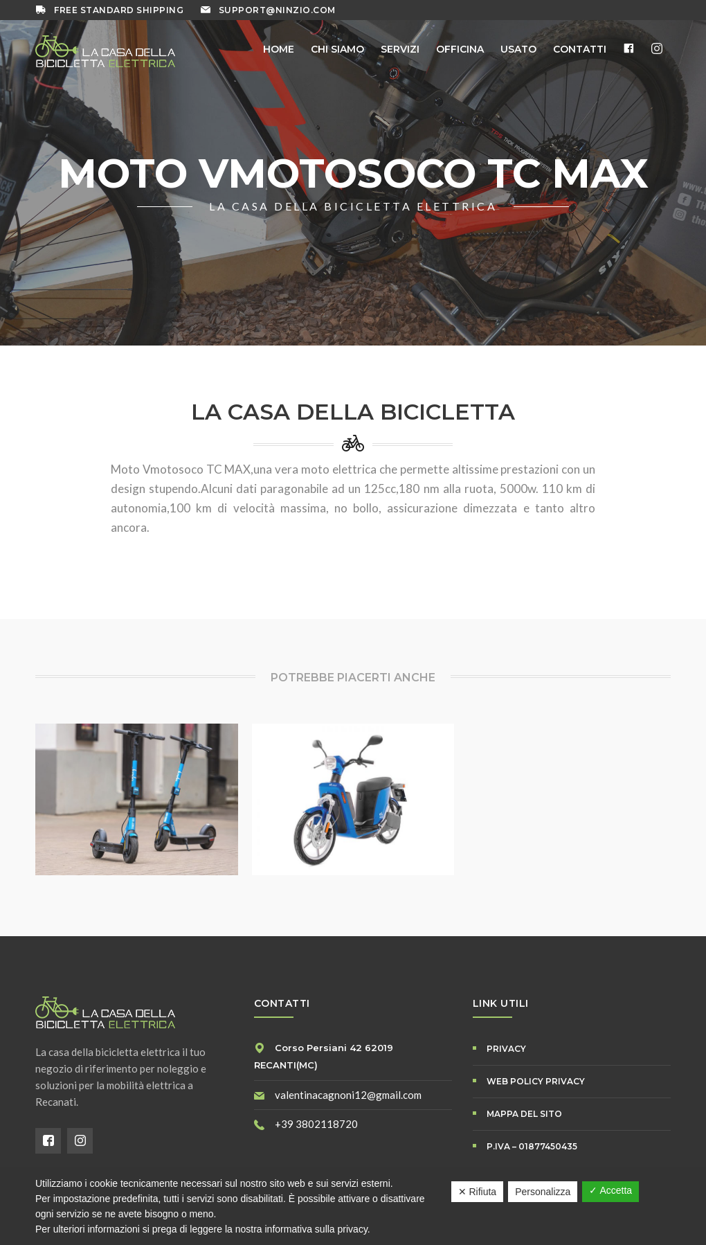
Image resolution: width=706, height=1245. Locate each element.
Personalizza (542, 1191)
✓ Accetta (610, 1190)
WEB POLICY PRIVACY (536, 1081)
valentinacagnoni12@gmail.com (348, 1095)
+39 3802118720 (316, 1124)
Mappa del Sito (524, 1114)
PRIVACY (506, 1049)
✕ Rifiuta (477, 1191)
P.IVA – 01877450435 (532, 1146)
